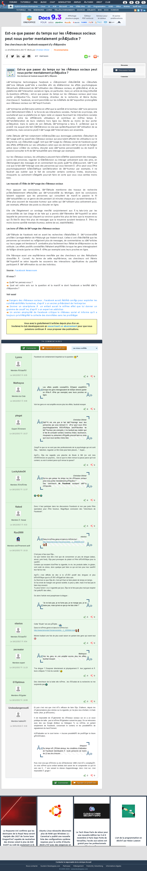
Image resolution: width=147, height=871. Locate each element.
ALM (54, 7)
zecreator (18, 655)
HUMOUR (115, 10)
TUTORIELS (21, 10)
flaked (18, 512)
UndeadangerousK (18, 713)
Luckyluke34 (19, 477)
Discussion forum (124, 70)
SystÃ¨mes (137, 7)
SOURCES (81, 10)
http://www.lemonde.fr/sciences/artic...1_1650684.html (63, 547)
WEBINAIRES (38, 10)
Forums (13, 2)
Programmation (99, 7)
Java (71, 7)
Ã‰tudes (88, 2)
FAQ (35, 2)
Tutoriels (25, 2)
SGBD (110, 7)
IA (49, 7)
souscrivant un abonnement (62, 328)
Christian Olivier (42, 52)
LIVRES (49, 10)
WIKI (100, 10)
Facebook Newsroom (26, 272)
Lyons (18, 362)
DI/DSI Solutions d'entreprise (26, 7)
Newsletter (64, 2)
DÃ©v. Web (80, 7)
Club (107, 2)
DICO (106, 10)
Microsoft (63, 7)
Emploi (77, 2)
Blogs (43, 2)
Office (118, 7)
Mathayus (18, 388)
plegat (18, 421)
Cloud (43, 7)
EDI (89, 7)
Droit (99, 2)
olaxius (19, 629)
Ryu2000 (18, 538)
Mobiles (127, 7)
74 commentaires (61, 52)
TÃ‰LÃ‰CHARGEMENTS (64, 10)
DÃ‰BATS (91, 10)
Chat (52, 2)
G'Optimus (18, 687)
